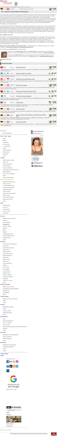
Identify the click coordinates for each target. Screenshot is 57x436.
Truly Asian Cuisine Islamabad (23, 96)
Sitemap (27, 433)
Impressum (40, 433)
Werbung (45, 433)
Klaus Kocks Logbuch (21, 85)
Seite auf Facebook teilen (38, 131)
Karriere (23, 433)
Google (8, 412)
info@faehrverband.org (12, 47)
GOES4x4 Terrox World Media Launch (25, 79)
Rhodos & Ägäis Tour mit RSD (23, 73)
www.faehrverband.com (26, 47)
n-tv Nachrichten (11, 409)
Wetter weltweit (9, 423)
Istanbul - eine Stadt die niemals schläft (26, 91)
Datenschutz (34, 433)
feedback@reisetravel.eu (47, 56)
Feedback (15, 433)
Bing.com (8, 414)
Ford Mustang (19, 102)
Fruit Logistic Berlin (21, 122)
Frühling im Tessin (20, 67)
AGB (30, 433)
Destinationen (13, 7)
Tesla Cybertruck (20, 109)
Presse (19, 433)
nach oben (53, 434)
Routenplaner (9, 425)
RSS (11, 433)
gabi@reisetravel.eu (48, 52)
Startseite (2, 7)
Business (7, 7)
